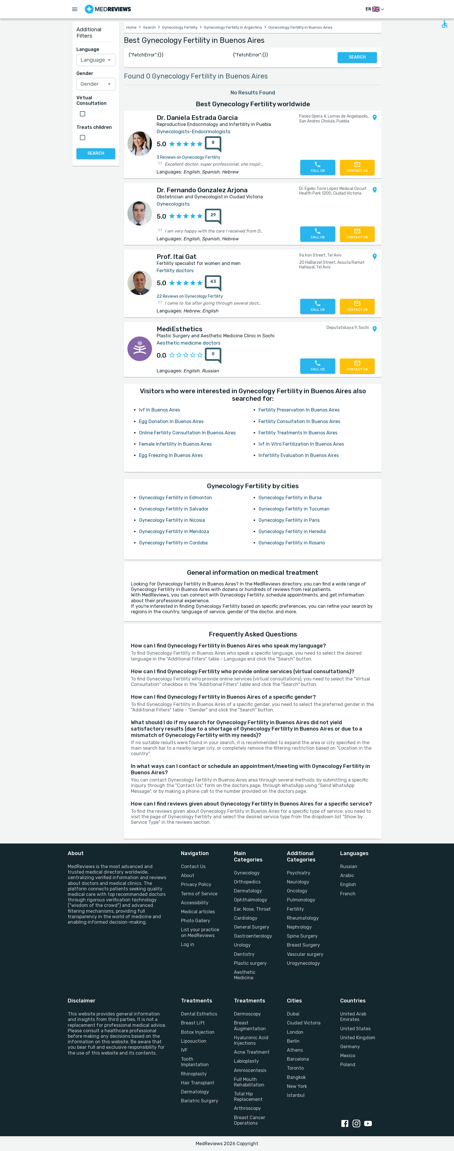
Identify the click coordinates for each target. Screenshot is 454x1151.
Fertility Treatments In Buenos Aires (298, 432)
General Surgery (251, 927)
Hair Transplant (197, 1083)
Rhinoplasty (194, 1074)
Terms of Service (199, 893)
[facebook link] (346, 1124)
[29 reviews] (211, 217)
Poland (347, 1064)
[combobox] (96, 60)
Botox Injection (198, 1032)
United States (355, 1028)
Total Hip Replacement (248, 1096)
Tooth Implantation (195, 1061)
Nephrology (299, 927)
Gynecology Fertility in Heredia (292, 531)
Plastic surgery (250, 963)
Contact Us (193, 866)
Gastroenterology (253, 936)
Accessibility (194, 902)
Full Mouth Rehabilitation (249, 1082)
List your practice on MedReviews (200, 932)
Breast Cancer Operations (249, 1120)
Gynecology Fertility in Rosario (292, 543)
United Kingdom (357, 1037)
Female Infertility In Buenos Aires (175, 444)
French (348, 893)
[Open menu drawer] (75, 9)
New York (297, 1086)
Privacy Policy (196, 884)
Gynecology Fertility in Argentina (233, 27)
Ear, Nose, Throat (252, 909)
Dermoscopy (247, 1014)
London (295, 1032)
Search (149, 27)
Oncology (297, 891)
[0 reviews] (211, 356)
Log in (187, 944)
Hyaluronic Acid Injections (251, 1040)
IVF (184, 1050)
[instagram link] (357, 1124)
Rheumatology (303, 918)
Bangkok (296, 1077)
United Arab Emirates (353, 1016)
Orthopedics (247, 882)
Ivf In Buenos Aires (159, 410)
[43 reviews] (211, 283)
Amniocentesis (250, 1070)
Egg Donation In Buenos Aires (171, 421)
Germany (350, 1046)
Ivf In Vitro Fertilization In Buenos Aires (301, 444)
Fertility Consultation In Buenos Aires (299, 421)
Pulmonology (301, 900)
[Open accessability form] (444, 24)
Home (131, 27)
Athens (295, 1050)
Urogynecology (303, 963)
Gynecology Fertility (179, 27)
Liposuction (193, 1041)
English (348, 884)
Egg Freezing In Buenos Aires (171, 455)
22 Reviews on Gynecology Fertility (190, 296)
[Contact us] (357, 167)
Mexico (347, 1055)
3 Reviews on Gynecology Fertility (188, 157)
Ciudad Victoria (304, 1023)
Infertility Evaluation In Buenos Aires (299, 455)
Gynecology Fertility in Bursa (290, 497)
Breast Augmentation (250, 1025)
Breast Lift (193, 1023)
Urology (242, 945)
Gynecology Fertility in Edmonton (175, 497)
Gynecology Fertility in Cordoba (173, 543)
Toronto (295, 1068)
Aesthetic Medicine (244, 974)
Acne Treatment (252, 1052)
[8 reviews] (211, 144)
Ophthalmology (250, 900)
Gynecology (247, 873)
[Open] (109, 60)
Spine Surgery (302, 936)
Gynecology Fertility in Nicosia (172, 520)
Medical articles (198, 911)
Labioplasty (246, 1061)
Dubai (293, 1014)
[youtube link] (369, 1124)
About (187, 875)
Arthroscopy (247, 1108)
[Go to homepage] (108, 9)
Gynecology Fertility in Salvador (173, 509)
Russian (348, 866)
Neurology (298, 882)
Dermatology (248, 891)
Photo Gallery (195, 920)
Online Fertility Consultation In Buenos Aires (187, 432)
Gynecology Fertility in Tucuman (294, 509)
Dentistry (244, 954)
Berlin (293, 1041)
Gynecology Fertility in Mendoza (174, 531)
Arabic (347, 875)
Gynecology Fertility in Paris (289, 520)
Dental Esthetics (199, 1014)
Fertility (295, 909)
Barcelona (298, 1059)
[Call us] (317, 167)
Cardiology (245, 918)
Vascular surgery (305, 954)
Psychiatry (298, 873)
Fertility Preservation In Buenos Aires (299, 410)
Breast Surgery (303, 945)
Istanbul (296, 1095)
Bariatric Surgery (199, 1101)
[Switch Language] (375, 9)
